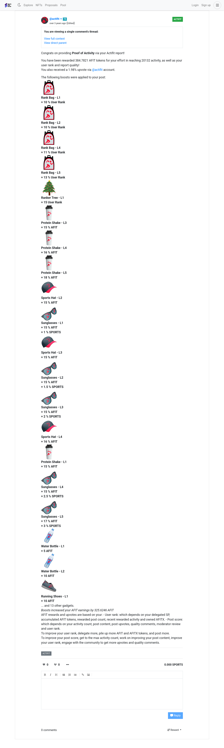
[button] (216, 5)
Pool (63, 5)
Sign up (206, 5)
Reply (175, 715)
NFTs (39, 5)
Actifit (177, 19)
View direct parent (55, 43)
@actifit (56, 19)
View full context (54, 38)
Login (195, 5)
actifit (46, 653)
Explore (28, 5)
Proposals (51, 5)
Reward (173, 730)
